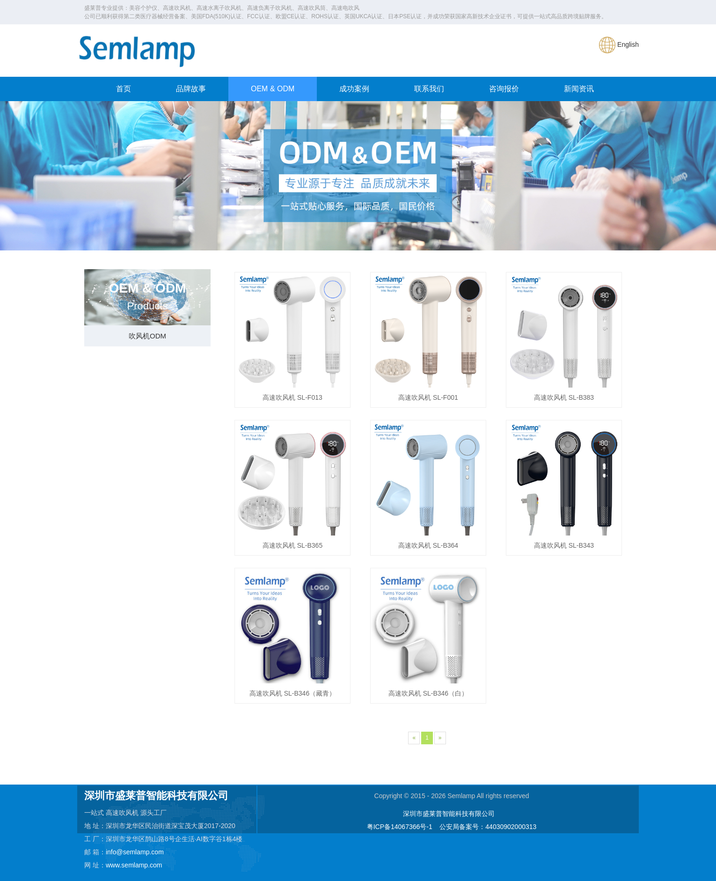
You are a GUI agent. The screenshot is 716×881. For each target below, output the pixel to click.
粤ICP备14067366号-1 (399, 826)
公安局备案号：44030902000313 (487, 826)
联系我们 (429, 89)
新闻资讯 (579, 89)
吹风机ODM (147, 336)
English (619, 44)
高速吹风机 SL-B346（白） (428, 693)
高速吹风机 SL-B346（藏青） (292, 693)
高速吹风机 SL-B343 (564, 545)
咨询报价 (504, 89)
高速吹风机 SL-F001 (428, 397)
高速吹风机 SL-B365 (292, 545)
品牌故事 (191, 89)
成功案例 (354, 89)
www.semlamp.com (134, 865)
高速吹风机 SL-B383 (564, 397)
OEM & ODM (272, 89)
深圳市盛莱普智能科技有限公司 (449, 813)
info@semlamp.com (135, 852)
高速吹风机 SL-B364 (428, 545)
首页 (123, 89)
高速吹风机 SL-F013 (292, 397)
